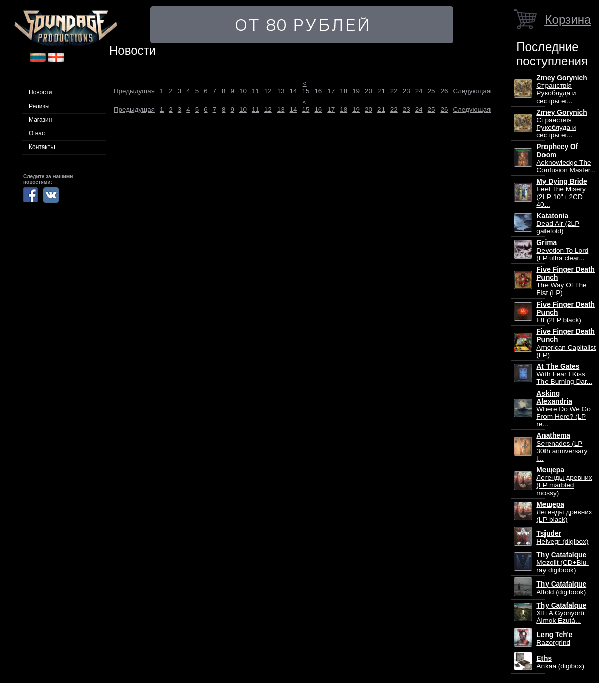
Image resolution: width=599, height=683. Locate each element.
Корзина (567, 19)
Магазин (40, 119)
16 (318, 91)
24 (419, 91)
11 (255, 91)
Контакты (42, 147)
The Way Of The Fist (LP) (565, 281)
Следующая (472, 91)
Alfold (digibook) (561, 588)
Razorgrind (554, 638)
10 (243, 91)
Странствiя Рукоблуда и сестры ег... (561, 89)
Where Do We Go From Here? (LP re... (563, 408)
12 (268, 91)
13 (281, 91)
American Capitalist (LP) (566, 343)
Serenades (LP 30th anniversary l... (561, 447)
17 (331, 91)
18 (343, 91)
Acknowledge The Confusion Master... (566, 158)
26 (444, 91)
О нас (37, 133)
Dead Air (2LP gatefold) (557, 223)
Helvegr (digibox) (562, 537)
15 (306, 91)
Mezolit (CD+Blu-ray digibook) (562, 562)
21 (381, 91)
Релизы (39, 106)
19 (356, 91)
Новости (40, 92)
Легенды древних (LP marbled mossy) (564, 481)
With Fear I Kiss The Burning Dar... (564, 374)
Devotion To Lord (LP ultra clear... (562, 250)
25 (431, 91)
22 (394, 91)
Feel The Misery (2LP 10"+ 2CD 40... (561, 193)
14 (293, 91)
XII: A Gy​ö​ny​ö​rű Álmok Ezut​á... (561, 613)
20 (368, 91)
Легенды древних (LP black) (564, 512)
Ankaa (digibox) (560, 662)
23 (406, 91)
